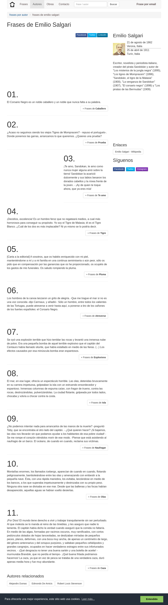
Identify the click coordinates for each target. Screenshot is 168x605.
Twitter (92, 35)
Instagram (142, 169)
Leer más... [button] (88, 599)
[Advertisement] (66, 63)
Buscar (113, 4)
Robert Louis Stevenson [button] (69, 583)
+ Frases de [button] (94, 108)
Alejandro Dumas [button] (18, 583)
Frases (24, 4)
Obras (50, 4)
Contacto (64, 4)
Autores (37, 4)
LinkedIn (102, 35)
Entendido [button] (152, 599)
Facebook (81, 35)
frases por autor (19, 14)
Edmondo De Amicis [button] (42, 583)
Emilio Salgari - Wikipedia (128, 151)
